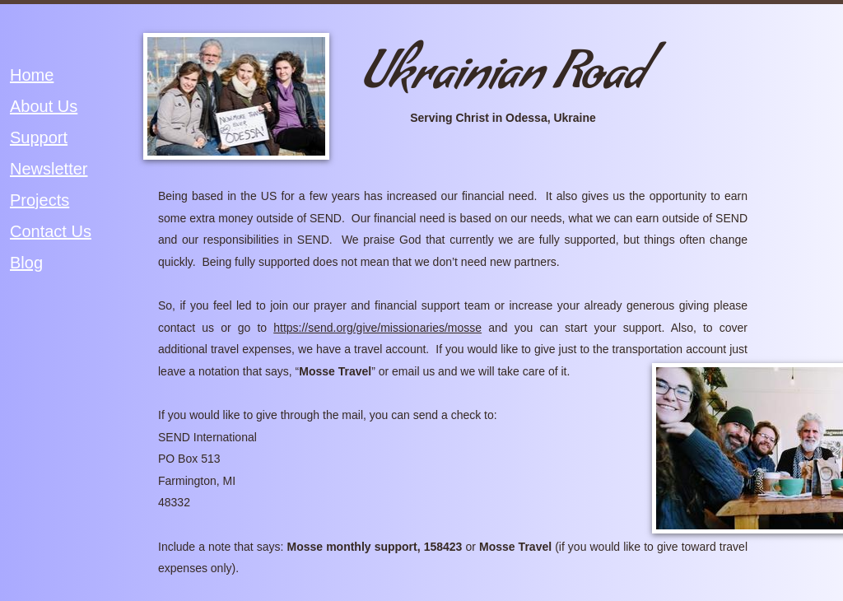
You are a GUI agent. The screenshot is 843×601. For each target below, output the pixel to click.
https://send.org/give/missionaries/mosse (377, 327)
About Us (43, 106)
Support (39, 137)
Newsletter (48, 169)
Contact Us (50, 231)
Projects (39, 200)
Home (32, 75)
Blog (26, 263)
